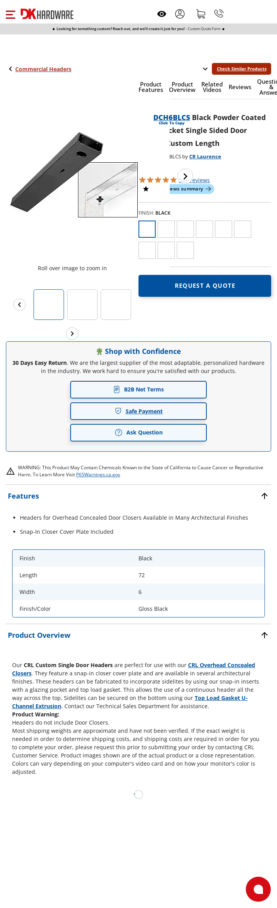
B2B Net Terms (138, 389)
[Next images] (72, 333)
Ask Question (139, 432)
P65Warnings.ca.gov (98, 474)
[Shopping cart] (201, 13)
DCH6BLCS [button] (171, 117)
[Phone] (219, 13)
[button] (10, 14)
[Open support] (258, 889)
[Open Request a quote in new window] (204, 286)
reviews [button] (194, 180)
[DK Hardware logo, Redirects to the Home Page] (47, 14)
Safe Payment (139, 411)
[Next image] (185, 176)
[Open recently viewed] (162, 14)
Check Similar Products (241, 69)
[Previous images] (19, 304)
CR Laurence (205, 156)
